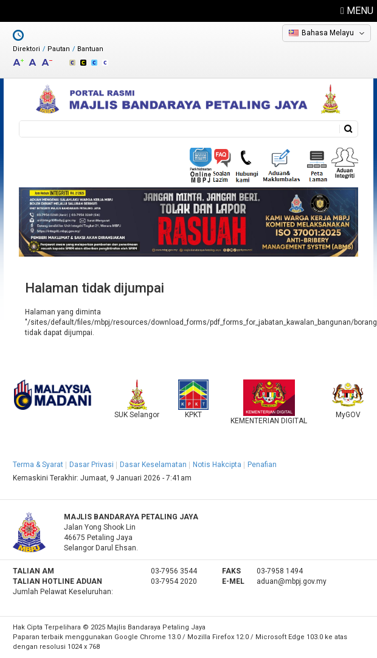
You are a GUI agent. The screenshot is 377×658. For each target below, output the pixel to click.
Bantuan (90, 49)
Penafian (262, 464)
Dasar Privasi (91, 464)
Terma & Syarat (38, 464)
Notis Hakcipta (217, 464)
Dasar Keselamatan (153, 464)
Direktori (26, 49)
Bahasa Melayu (328, 33)
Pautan (58, 49)
